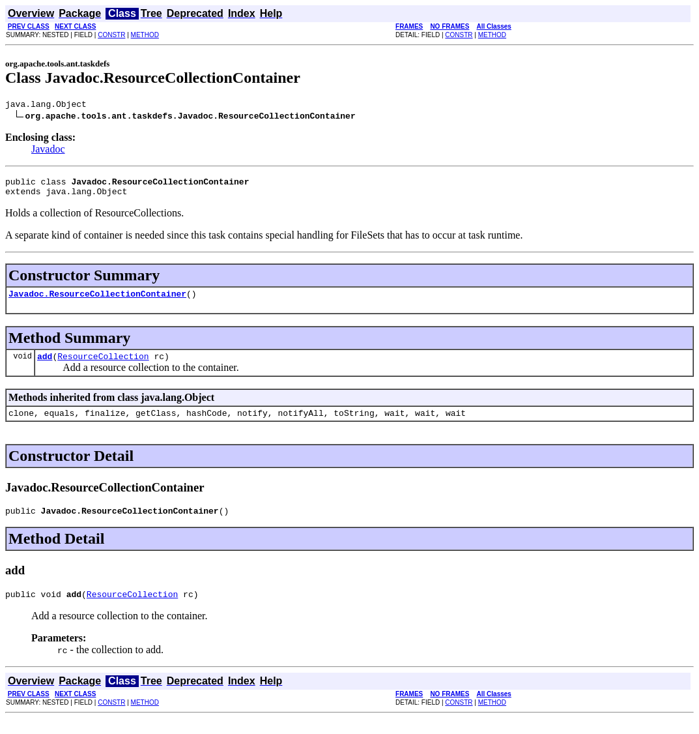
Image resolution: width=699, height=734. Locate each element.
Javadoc (48, 150)
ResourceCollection (103, 366)
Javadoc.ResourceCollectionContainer (97, 301)
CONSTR (111, 34)
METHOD (145, 34)
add (44, 366)
